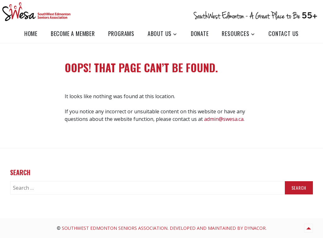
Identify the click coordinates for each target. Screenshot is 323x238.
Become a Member (73, 33)
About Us (160, 33)
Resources (235, 33)
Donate (200, 33)
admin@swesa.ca (224, 119)
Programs (121, 33)
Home (31, 33)
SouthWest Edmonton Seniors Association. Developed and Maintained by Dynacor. (164, 228)
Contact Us (283, 33)
